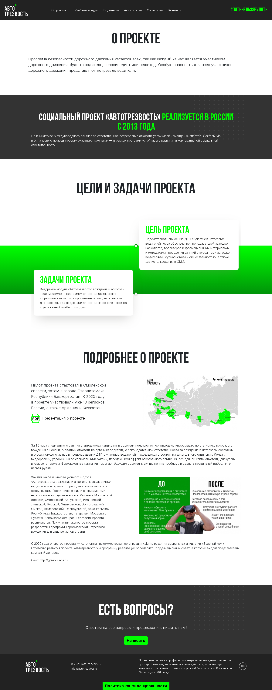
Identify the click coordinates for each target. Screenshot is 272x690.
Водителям (111, 10)
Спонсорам (155, 10)
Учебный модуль (86, 10)
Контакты (175, 10)
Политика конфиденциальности (136, 686)
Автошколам (133, 10)
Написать (136, 640)
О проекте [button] (59, 10)
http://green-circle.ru (54, 560)
